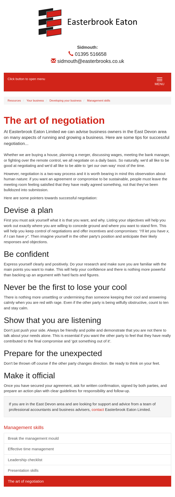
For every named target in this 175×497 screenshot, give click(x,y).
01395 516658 (87, 54)
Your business (35, 100)
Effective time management (31, 449)
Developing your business (66, 100)
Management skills (98, 100)
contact (98, 409)
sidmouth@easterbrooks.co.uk (87, 61)
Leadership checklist (25, 460)
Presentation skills (23, 470)
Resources (14, 100)
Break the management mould (33, 438)
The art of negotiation (26, 481)
